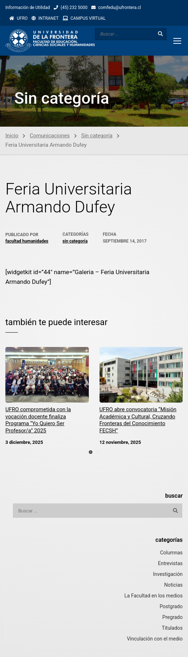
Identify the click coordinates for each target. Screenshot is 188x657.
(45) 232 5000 (74, 7)
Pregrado (172, 617)
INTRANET (48, 18)
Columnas (171, 552)
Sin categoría (96, 135)
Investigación (168, 574)
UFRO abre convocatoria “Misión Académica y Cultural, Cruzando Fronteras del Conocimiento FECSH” (138, 420)
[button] (90, 452)
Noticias (173, 585)
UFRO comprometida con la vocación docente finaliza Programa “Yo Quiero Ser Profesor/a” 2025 (38, 420)
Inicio (11, 135)
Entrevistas (170, 563)
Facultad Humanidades (26, 241)
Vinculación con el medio (155, 639)
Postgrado (171, 606)
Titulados (172, 628)
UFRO (22, 18)
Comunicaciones (50, 135)
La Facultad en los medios (153, 596)
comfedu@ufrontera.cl (119, 7)
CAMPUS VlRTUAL (88, 18)
